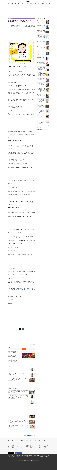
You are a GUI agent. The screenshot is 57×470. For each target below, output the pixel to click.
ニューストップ (44, 1)
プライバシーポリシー (26, 462)
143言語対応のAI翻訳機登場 (12, 357)
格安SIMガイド (10, 456)
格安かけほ (16, 456)
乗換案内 (41, 456)
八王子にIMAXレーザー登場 (12, 356)
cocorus (23, 456)
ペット (26, 447)
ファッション (22, 447)
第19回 (28, 288)
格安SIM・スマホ (46, 455)
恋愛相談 (28, 456)
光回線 (13, 456)
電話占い (43, 455)
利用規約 (22, 462)
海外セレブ (13, 445)
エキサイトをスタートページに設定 (28, 460)
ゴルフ (17, 445)
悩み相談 (26, 456)
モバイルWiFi (19, 456)
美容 (47, 456)
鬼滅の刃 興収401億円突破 (12, 351)
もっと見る (47, 125)
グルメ (22, 446)
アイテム (38, 455)
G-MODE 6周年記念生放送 (12, 361)
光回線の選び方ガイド (17, 455)
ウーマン (33, 456)
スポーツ (22, 3)
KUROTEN (13, 455)
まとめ (8, 445)
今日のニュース (48, 3)
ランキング (42, 3)
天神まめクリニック (30, 455)
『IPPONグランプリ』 (24, 25)
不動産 (43, 456)
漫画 (38, 3)
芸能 (18, 3)
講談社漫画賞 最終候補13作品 (12, 360)
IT (21, 445)
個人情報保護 (31, 462)
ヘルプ (44, 448)
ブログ (40, 455)
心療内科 (35, 455)
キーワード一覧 (46, 445)
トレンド (26, 3)
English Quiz (27, 445)
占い (30, 456)
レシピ (35, 456)
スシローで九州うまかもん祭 (12, 355)
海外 (15, 3)
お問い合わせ (37, 462)
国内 (12, 3)
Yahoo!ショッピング (45, 129)
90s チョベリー (32, 446)
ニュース (8, 3)
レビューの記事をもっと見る (31, 344)
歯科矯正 (46, 456)
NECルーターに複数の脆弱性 (12, 352)
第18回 (18, 288)
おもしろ (31, 3)
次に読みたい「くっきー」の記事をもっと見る (28, 435)
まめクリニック (26, 455)
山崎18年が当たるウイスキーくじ (13, 359)
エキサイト (48, 1)
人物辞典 (45, 446)
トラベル (31, 445)
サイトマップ (45, 447)
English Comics (27, 446)
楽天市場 (41, 129)
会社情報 (19, 462)
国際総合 (9, 447)
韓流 (12, 446)
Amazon (38, 129)
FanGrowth (22, 455)
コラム (35, 3)
